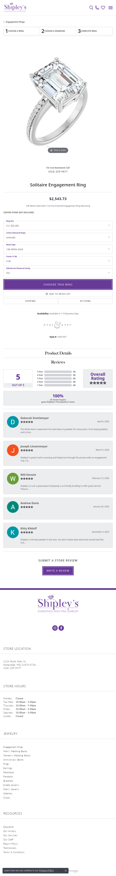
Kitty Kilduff (28, 528)
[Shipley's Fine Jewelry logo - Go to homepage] (15, 7)
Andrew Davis (29, 503)
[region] (58, 103)
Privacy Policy (46, 870)
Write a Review (58, 570)
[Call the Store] (12, 668)
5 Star (40, 371)
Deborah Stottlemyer (34, 418)
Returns (85, 301)
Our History (9, 831)
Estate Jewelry (11, 785)
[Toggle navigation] (110, 7)
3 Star (40, 378)
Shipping (30, 301)
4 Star (40, 375)
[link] (97, 7)
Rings (6, 763)
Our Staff (8, 839)
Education (8, 826)
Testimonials (10, 847)
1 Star (40, 385)
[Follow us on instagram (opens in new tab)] (55, 628)
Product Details (58, 353)
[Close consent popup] (66, 871)
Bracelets (8, 780)
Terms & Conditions (14, 852)
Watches (8, 793)
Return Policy (10, 843)
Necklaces (8, 772)
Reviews (58, 362)
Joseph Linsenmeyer (34, 446)
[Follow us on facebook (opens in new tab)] (61, 628)
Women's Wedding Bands (17, 755)
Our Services (10, 835)
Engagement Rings (15, 21)
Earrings (7, 768)
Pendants (8, 776)
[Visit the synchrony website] (72, 871)
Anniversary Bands (13, 759)
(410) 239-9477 (58, 171)
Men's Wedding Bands (15, 751)
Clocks (6, 797)
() (74, 371)
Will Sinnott (28, 475)
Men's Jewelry (11, 789)
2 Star (40, 381)
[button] (91, 7)
